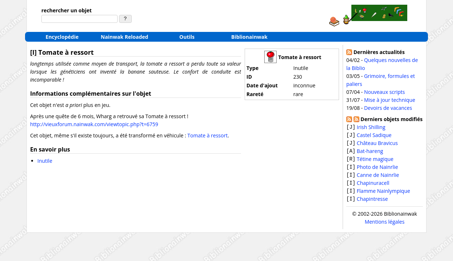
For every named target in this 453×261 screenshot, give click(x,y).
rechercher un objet (66, 10)
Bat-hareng (370, 152)
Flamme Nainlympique (383, 194)
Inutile (44, 160)
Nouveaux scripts (384, 91)
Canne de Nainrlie (378, 177)
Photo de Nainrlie (377, 169)
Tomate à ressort (207, 135)
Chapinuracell (373, 185)
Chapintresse (372, 202)
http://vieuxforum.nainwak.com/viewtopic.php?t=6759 (94, 124)
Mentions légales (385, 225)
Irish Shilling (371, 127)
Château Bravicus (377, 144)
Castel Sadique (374, 135)
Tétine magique (375, 160)
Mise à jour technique (389, 99)
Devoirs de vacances (388, 107)
